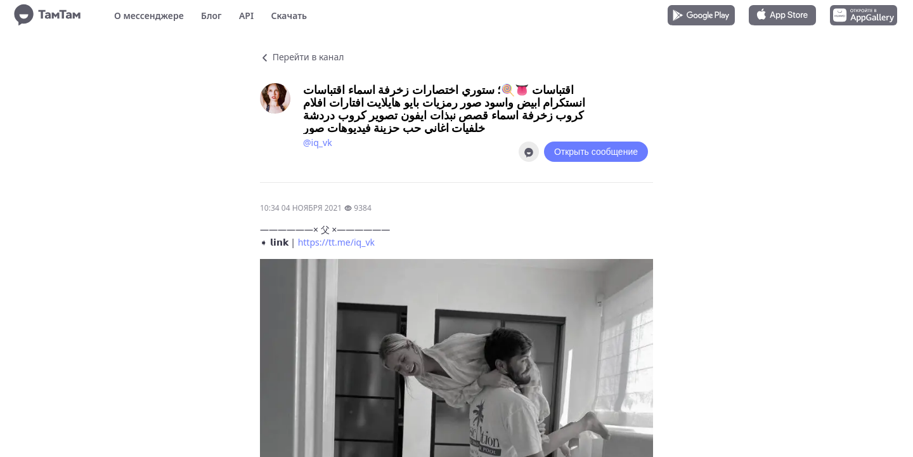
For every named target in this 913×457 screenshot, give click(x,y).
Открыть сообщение (596, 152)
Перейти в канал (302, 57)
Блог (211, 16)
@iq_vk (317, 142)
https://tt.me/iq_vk (336, 242)
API (246, 16)
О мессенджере (149, 16)
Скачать (289, 16)
